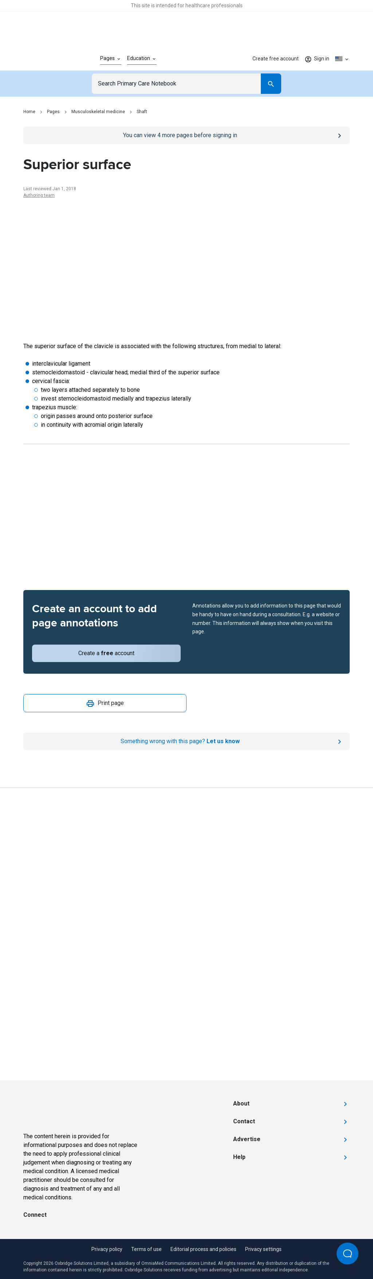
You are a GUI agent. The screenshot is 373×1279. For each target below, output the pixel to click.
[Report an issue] (186, 741)
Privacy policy (106, 1249)
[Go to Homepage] (50, 59)
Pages (53, 111)
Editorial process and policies (203, 1249)
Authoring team (39, 195)
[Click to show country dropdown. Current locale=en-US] (342, 59)
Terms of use (146, 1249)
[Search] (271, 83)
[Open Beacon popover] (347, 1253)
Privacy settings (263, 1249)
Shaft (142, 111)
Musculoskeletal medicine (98, 111)
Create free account (275, 58)
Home (29, 111)
